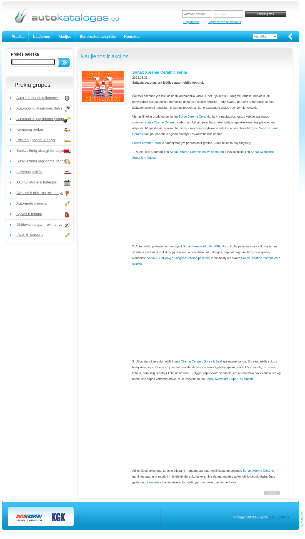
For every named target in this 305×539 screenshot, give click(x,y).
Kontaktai (132, 36)
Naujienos (41, 36)
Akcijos (64, 36)
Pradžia (18, 36)
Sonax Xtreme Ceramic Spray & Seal (196, 361)
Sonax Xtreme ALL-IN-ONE (201, 246)
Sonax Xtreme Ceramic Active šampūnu (197, 151)
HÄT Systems (279, 517)
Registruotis (191, 22)
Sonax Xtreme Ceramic (194, 116)
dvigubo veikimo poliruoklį (192, 258)
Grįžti (272, 493)
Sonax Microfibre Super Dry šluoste (230, 379)
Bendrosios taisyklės (98, 36)
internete (153, 482)
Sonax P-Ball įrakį (159, 258)
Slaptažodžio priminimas (224, 22)
